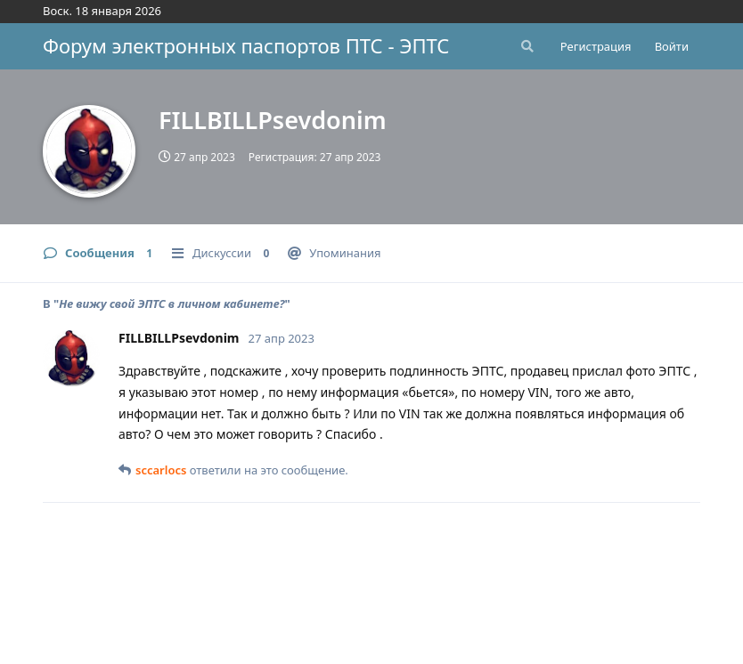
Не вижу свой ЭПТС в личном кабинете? (171, 304)
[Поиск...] (525, 46)
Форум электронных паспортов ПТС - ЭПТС (246, 45)
